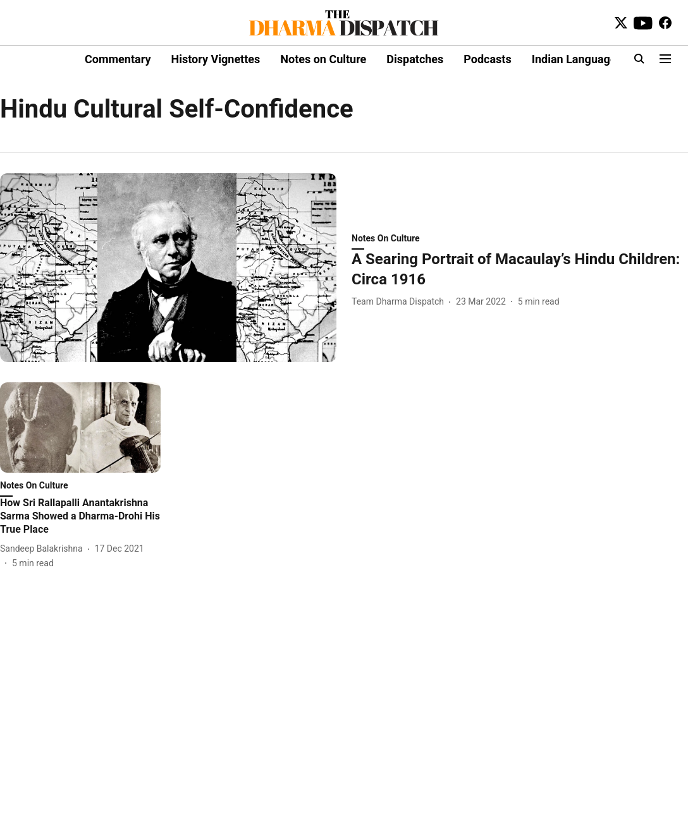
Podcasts (487, 59)
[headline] (520, 269)
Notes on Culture (323, 59)
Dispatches (414, 59)
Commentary (117, 59)
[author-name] (400, 301)
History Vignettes (215, 59)
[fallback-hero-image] (168, 267)
